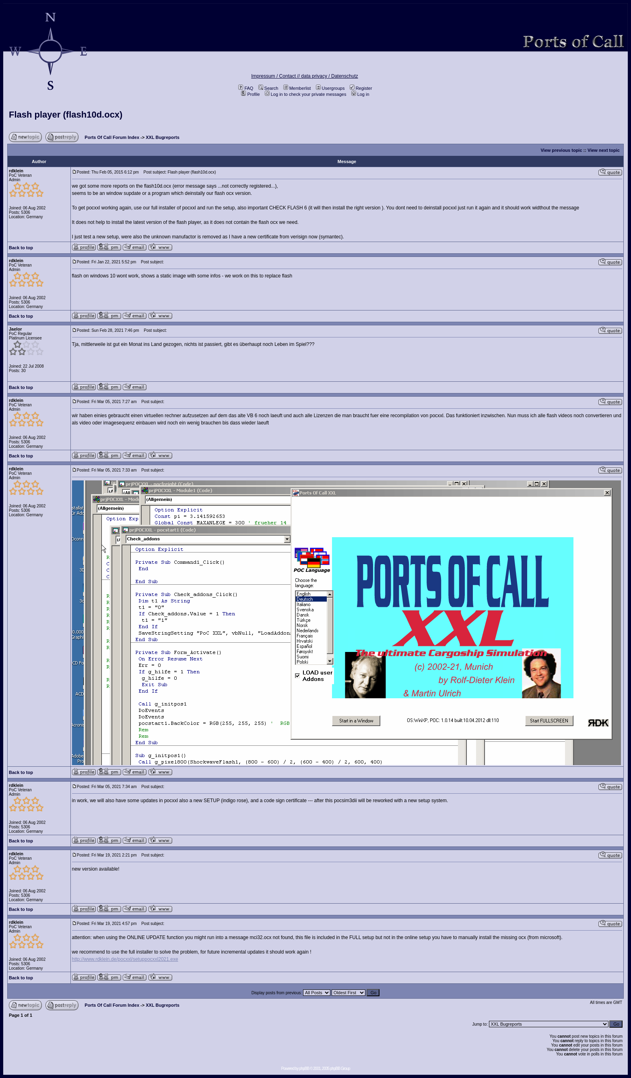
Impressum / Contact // (276, 76)
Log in (360, 94)
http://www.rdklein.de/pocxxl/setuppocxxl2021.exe (125, 959)
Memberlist (297, 88)
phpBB (304, 1068)
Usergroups (330, 88)
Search (268, 88)
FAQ (245, 88)
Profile (250, 94)
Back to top (21, 247)
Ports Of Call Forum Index (112, 137)
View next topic (604, 150)
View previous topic (561, 150)
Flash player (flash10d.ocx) (65, 115)
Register (361, 88)
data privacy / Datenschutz (329, 76)
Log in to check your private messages (305, 94)
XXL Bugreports (162, 137)
